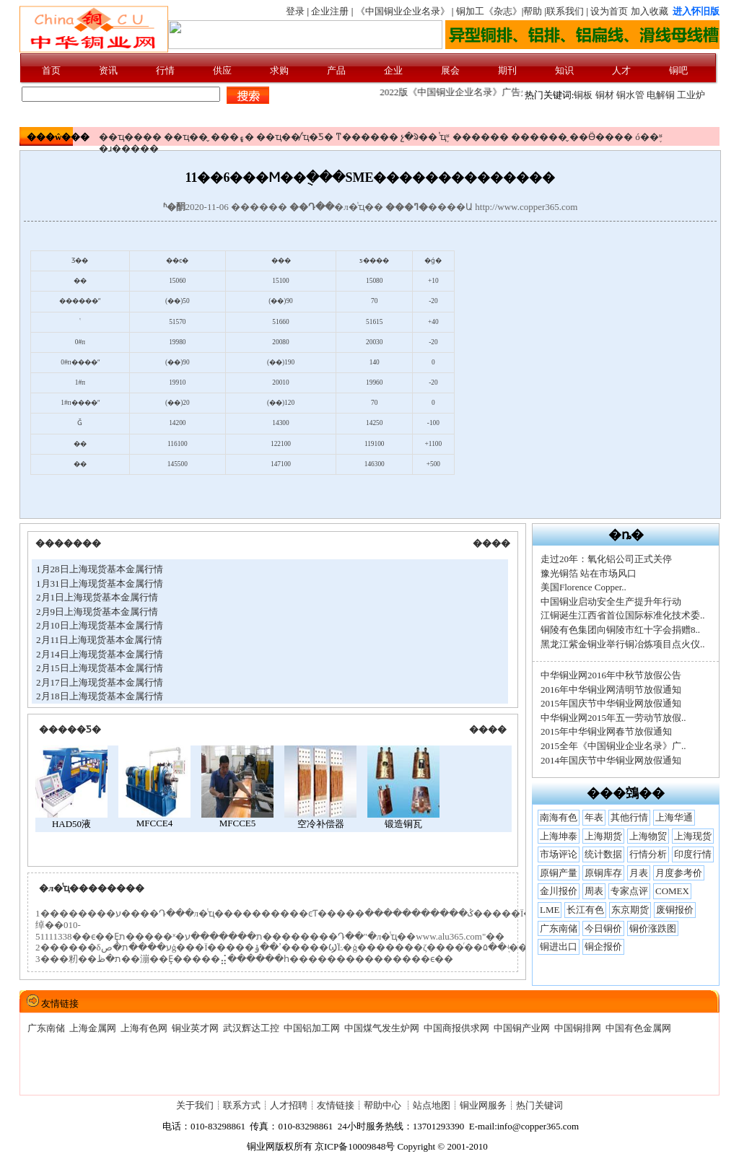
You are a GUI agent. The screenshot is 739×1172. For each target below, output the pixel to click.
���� (491, 543)
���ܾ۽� (232, 136)
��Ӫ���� (601, 136)
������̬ (539, 136)
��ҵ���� (130, 136)
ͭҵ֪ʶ (445, 136)
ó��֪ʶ (649, 136)
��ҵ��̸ (278, 136)
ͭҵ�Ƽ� (317, 136)
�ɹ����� (129, 148)
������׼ (480, 136)
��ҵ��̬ (186, 136)
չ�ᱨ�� (419, 136)
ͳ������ (367, 136)
